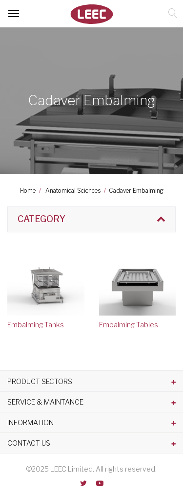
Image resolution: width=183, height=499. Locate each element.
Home (28, 190)
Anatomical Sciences (73, 190)
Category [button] (41, 219)
